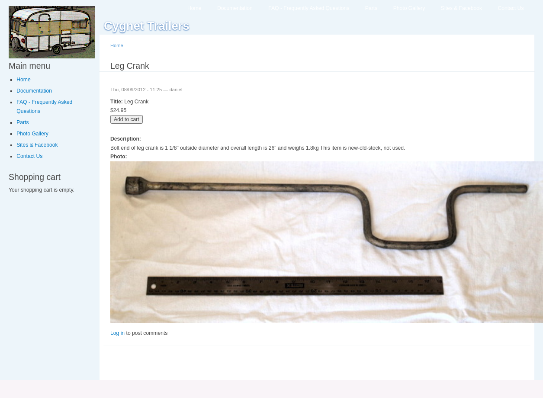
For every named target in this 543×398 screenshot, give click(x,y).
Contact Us (511, 8)
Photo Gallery (409, 8)
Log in (117, 333)
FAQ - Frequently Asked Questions (308, 8)
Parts (371, 8)
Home (194, 8)
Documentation (235, 8)
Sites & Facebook (461, 8)
